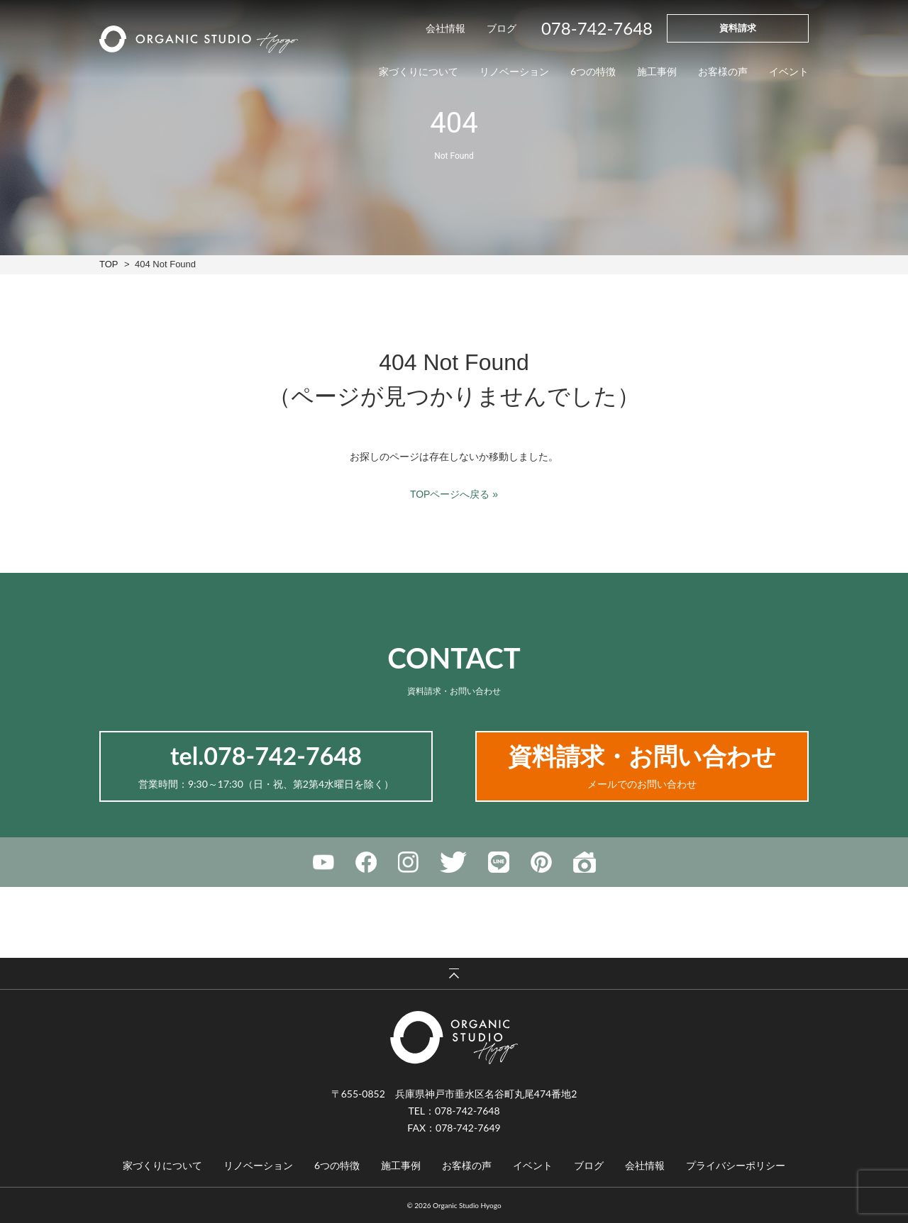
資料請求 (737, 27)
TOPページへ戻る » (454, 494)
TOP (108, 264)
